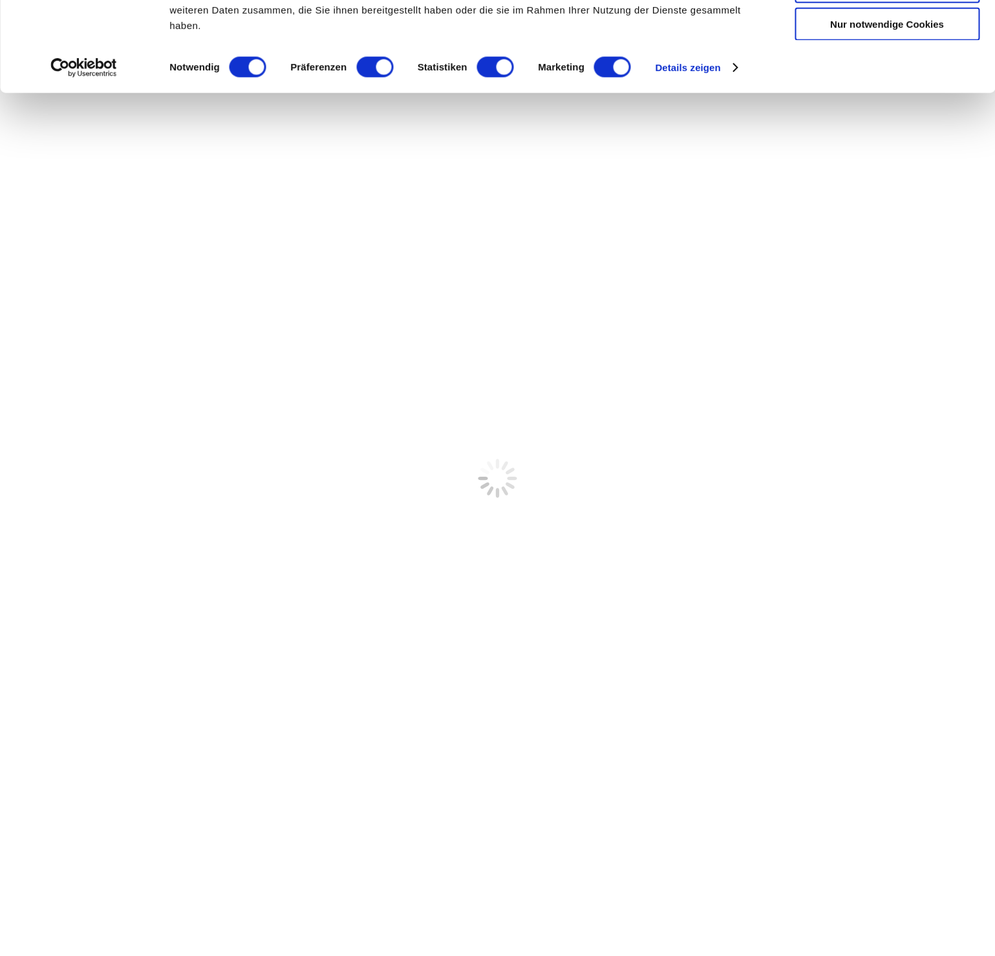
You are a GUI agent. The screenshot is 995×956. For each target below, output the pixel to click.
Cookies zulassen (887, 32)
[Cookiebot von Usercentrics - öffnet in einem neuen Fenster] (83, 151)
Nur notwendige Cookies (887, 107)
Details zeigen (687, 151)
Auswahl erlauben (887, 70)
